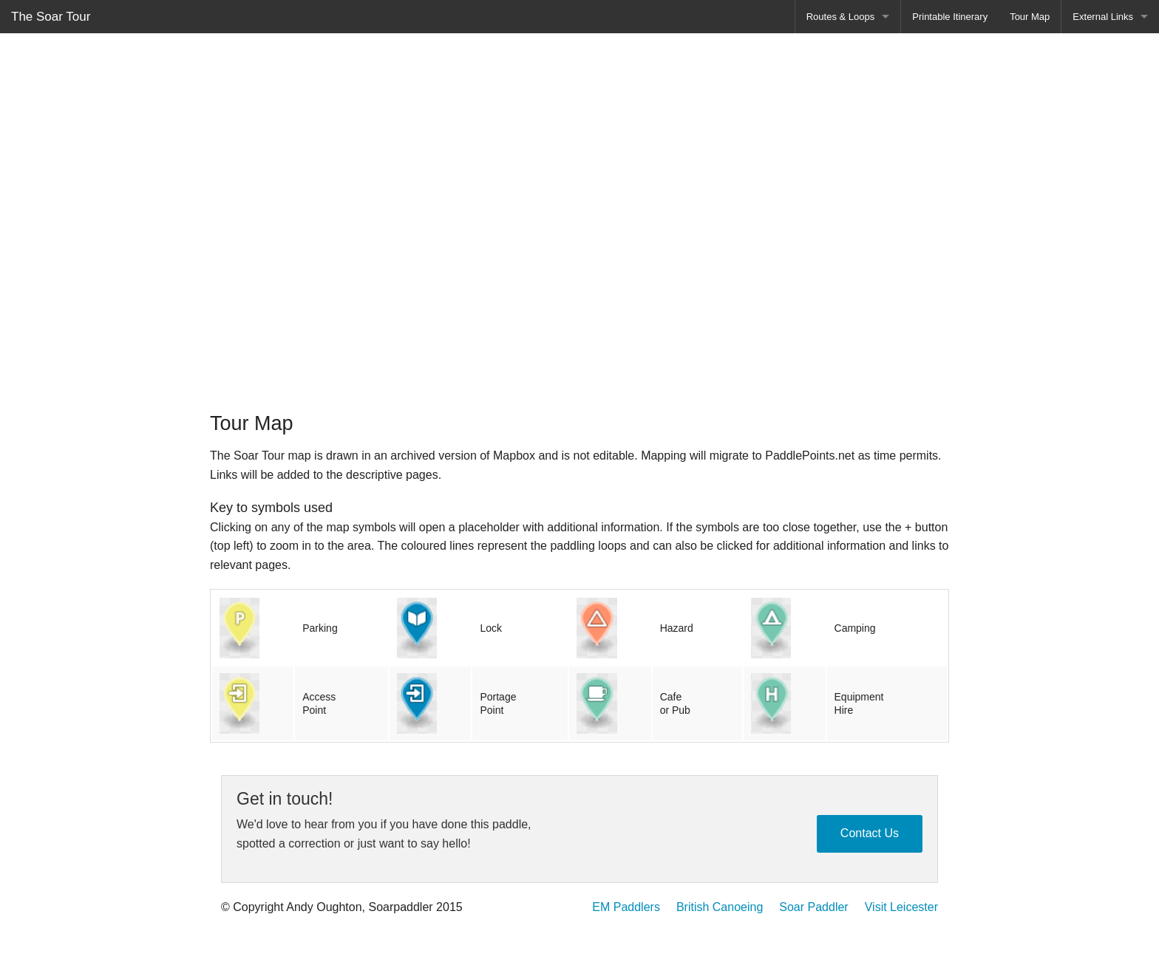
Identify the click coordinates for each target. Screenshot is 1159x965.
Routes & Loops (840, 16)
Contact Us (869, 833)
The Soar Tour (50, 17)
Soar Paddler (813, 907)
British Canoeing (719, 907)
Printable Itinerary (950, 16)
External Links (1103, 16)
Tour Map (1030, 16)
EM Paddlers (626, 907)
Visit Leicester (901, 907)
